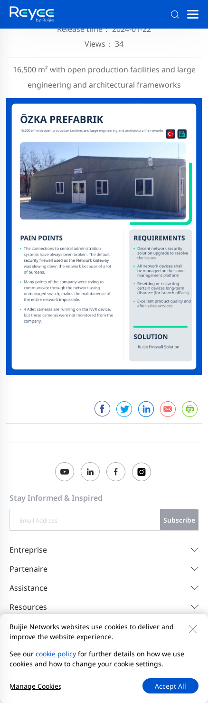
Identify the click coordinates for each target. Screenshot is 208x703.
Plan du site (82, 640)
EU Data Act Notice (39, 664)
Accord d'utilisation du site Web (60, 652)
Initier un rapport (102, 664)
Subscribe (179, 520)
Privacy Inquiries (142, 652)
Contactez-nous (34, 640)
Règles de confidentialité (145, 640)
